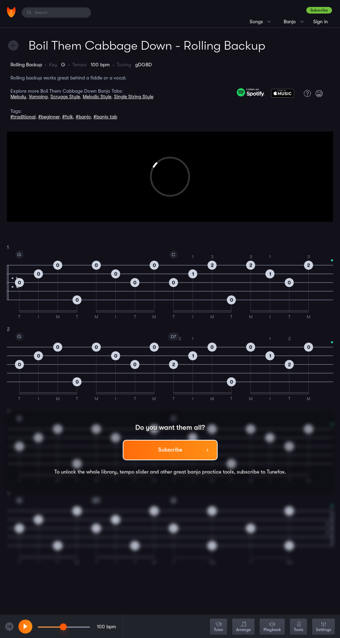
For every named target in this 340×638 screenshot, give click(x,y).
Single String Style (133, 96)
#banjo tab (105, 116)
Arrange (243, 627)
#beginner (48, 116)
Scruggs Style (65, 96)
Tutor (218, 627)
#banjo (83, 116)
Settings (323, 627)
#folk (67, 116)
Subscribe (319, 10)
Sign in (320, 21)
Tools (298, 627)
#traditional (22, 116)
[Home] (11, 12)
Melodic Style (97, 96)
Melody (18, 96)
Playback (272, 627)
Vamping (38, 96)
